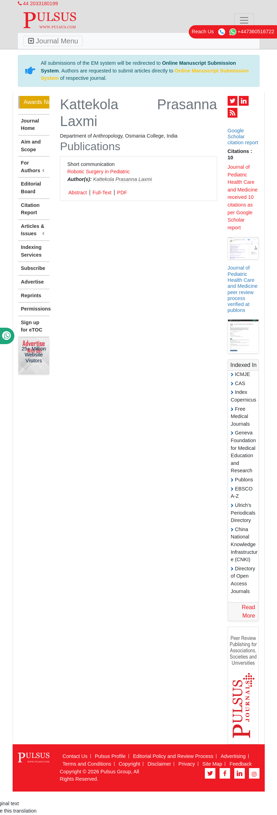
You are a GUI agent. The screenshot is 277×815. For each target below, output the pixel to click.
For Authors (34, 167)
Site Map (212, 764)
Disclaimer (159, 764)
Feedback (240, 764)
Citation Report (30, 209)
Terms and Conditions (87, 764)
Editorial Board (31, 187)
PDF (122, 192)
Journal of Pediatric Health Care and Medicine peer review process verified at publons (243, 289)
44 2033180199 (38, 3)
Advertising (233, 756)
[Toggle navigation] (244, 20)
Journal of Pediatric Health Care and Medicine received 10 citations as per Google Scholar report (243, 197)
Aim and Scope (31, 145)
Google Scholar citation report (243, 137)
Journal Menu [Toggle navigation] (53, 41)
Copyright (129, 764)
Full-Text (101, 192)
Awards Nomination (37, 102)
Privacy (186, 764)
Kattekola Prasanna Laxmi (122, 179)
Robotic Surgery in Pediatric (98, 171)
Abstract (77, 192)
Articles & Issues (34, 230)
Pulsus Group (116, 771)
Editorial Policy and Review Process (173, 756)
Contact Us (75, 756)
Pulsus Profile (110, 756)
